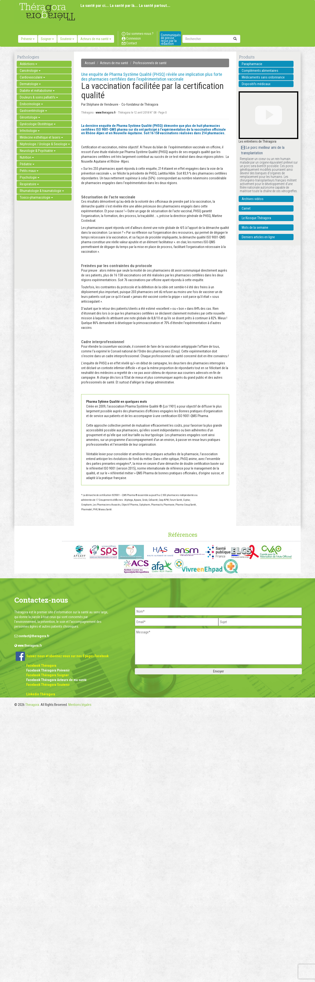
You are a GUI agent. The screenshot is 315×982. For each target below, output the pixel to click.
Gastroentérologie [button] (33, 111)
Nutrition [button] (27, 157)
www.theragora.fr (106, 112)
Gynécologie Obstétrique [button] (38, 124)
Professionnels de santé (150, 63)
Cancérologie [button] (30, 70)
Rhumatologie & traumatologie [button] (42, 191)
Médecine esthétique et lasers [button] (41, 137)
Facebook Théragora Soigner (47, 675)
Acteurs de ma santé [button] (95, 39)
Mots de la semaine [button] (255, 227)
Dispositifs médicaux (256, 84)
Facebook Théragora (41, 665)
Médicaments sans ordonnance (263, 77)
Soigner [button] (47, 39)
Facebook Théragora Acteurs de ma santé (56, 680)
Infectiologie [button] (30, 131)
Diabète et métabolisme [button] (37, 91)
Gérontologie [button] (30, 117)
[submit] (235, 39)
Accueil (90, 63)
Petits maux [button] (29, 171)
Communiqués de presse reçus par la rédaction (171, 39)
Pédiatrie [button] (27, 164)
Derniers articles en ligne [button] (258, 237)
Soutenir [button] (67, 39)
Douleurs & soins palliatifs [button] (39, 97)
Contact (129, 43)
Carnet (246, 208)
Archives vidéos (252, 199)
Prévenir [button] (28, 39)
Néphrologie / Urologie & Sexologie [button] (45, 144)
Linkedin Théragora (40, 694)
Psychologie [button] (29, 177)
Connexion (131, 38)
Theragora (32, 705)
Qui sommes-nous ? (137, 34)
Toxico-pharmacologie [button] (36, 197)
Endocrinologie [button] (31, 104)
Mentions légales (79, 705)
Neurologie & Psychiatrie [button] (38, 151)
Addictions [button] (28, 64)
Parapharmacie (252, 64)
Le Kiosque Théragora (256, 218)
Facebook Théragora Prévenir (48, 670)
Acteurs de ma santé (114, 63)
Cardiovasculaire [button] (32, 77)
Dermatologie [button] (30, 84)
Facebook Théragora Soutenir (48, 685)
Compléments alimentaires (260, 70)
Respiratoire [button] (29, 184)
